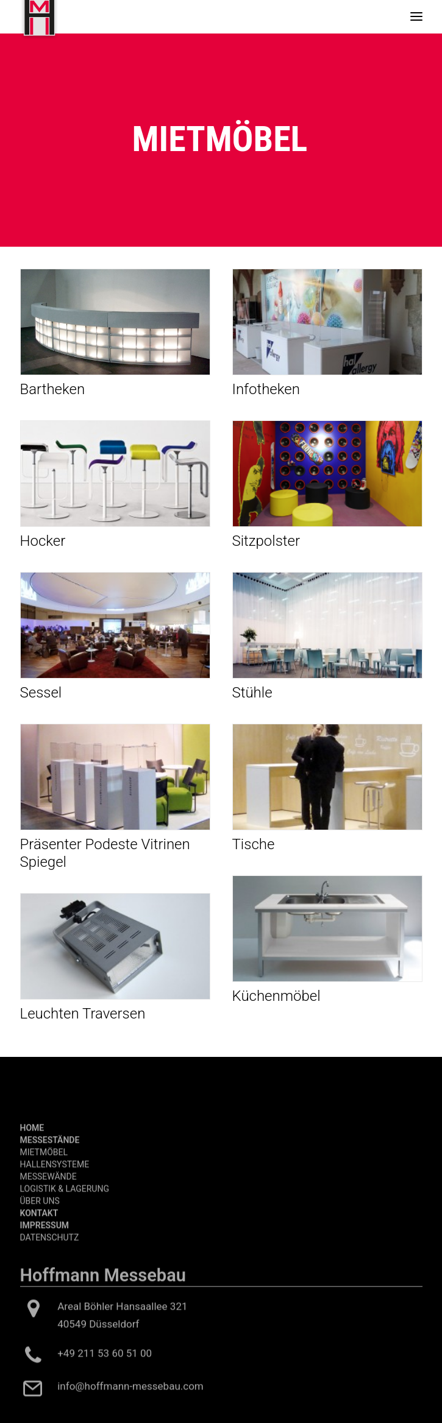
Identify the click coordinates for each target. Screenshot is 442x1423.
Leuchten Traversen (83, 1013)
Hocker (43, 540)
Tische (253, 844)
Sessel (41, 692)
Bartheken (52, 389)
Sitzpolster (266, 540)
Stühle (252, 692)
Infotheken (266, 389)
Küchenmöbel (276, 996)
